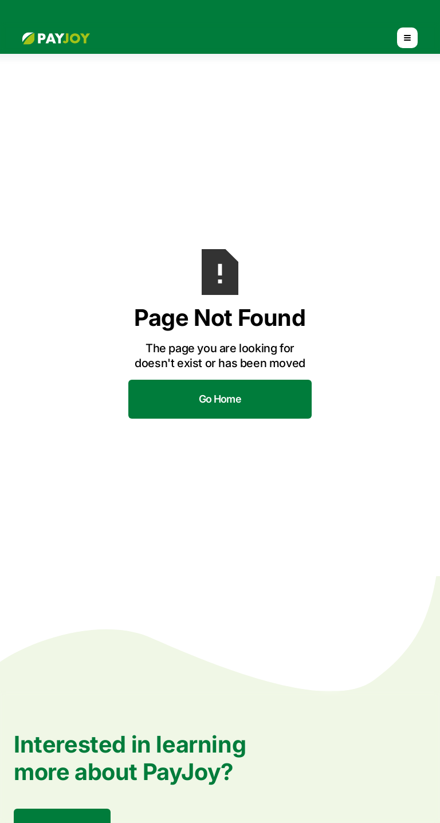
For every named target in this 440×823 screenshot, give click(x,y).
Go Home (220, 399)
